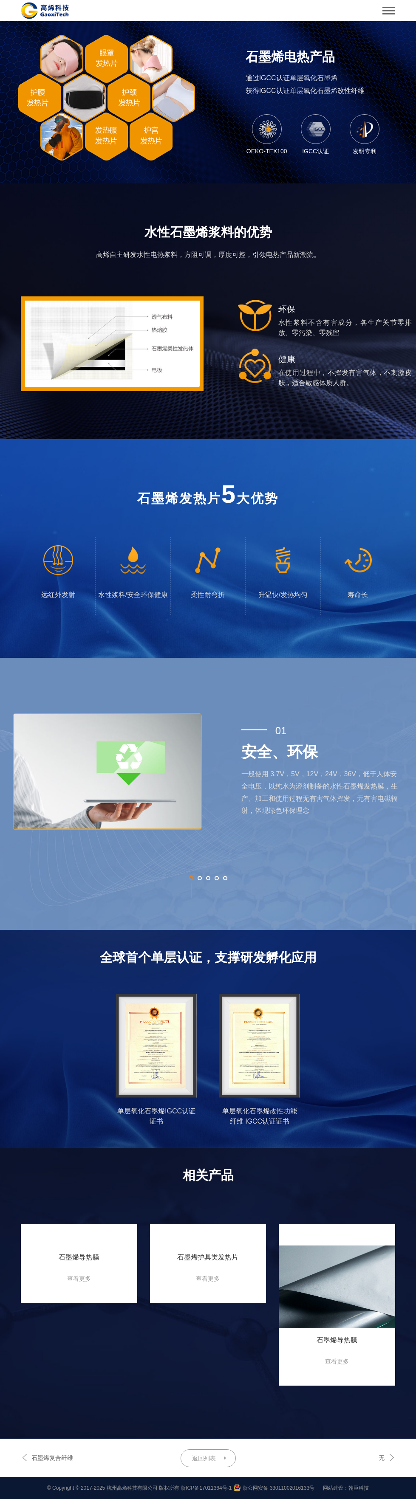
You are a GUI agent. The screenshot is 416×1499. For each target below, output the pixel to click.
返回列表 (204, 1458)
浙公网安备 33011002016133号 (278, 1488)
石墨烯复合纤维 (52, 1457)
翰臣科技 (358, 1488)
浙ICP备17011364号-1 (206, 1488)
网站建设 (333, 1488)
